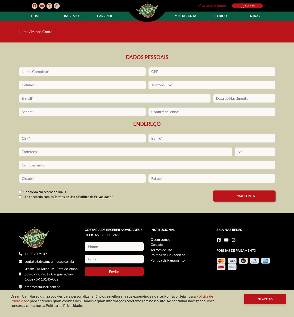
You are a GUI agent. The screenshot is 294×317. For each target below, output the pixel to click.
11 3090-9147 (36, 254)
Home (35, 16)
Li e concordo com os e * (68, 197)
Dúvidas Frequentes (212, 5)
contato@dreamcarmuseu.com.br (49, 261)
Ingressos (72, 16)
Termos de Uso (64, 197)
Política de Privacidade (95, 197)
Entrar (254, 16)
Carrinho (105, 16)
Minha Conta (185, 16)
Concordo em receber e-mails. (45, 192)
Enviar (114, 271)
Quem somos (160, 239)
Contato (157, 244)
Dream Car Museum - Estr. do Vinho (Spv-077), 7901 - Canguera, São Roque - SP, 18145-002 (50, 274)
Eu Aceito (265, 299)
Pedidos (221, 16)
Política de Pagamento (168, 260)
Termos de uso (161, 250)
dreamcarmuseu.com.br (42, 287)
